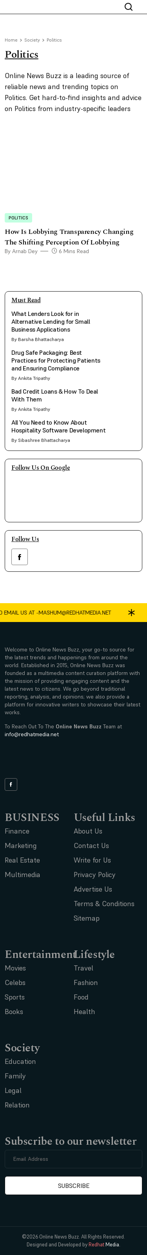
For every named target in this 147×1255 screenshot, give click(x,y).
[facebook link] (19, 557)
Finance (17, 830)
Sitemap (87, 918)
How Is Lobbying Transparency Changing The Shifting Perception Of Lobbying (69, 237)
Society (32, 40)
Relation (17, 1104)
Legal (13, 1090)
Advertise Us (93, 889)
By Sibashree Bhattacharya (40, 440)
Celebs (15, 982)
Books (14, 1011)
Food (81, 996)
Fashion (86, 982)
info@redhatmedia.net (32, 734)
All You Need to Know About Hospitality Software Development (58, 426)
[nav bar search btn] (131, 6)
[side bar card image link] (123, 322)
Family (15, 1075)
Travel (83, 967)
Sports (15, 996)
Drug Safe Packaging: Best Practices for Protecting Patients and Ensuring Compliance (55, 360)
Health (84, 1011)
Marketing (21, 845)
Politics (18, 218)
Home (11, 40)
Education (20, 1061)
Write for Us (92, 860)
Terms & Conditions (104, 903)
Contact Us (91, 845)
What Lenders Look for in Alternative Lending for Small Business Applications (50, 321)
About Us (88, 830)
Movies (15, 967)
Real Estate (22, 860)
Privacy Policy (95, 874)
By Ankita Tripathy (30, 378)
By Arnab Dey (21, 251)
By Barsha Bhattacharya (37, 339)
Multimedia (22, 874)
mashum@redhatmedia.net (100, 612)
